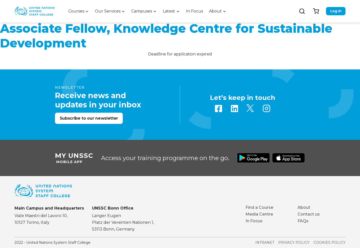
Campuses (141, 11)
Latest (169, 11)
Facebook (218, 108)
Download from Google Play (253, 158)
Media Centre (259, 214)
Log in (336, 11)
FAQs (303, 221)
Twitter (250, 108)
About (215, 11)
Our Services (107, 11)
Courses (76, 11)
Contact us (309, 214)
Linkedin (234, 108)
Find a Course (259, 207)
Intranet (264, 242)
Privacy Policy (294, 242)
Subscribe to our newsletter (89, 118)
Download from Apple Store (288, 158)
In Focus (194, 11)
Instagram (266, 108)
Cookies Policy (330, 242)
